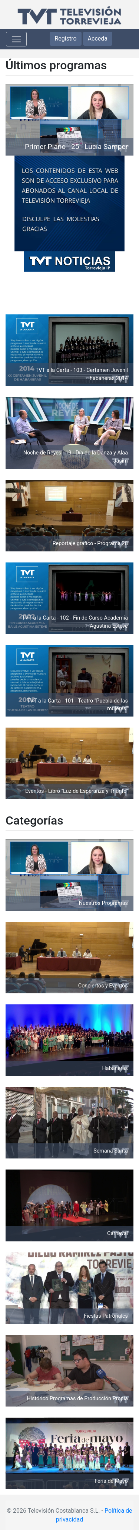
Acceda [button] (97, 38)
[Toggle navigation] (16, 39)
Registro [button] (65, 38)
